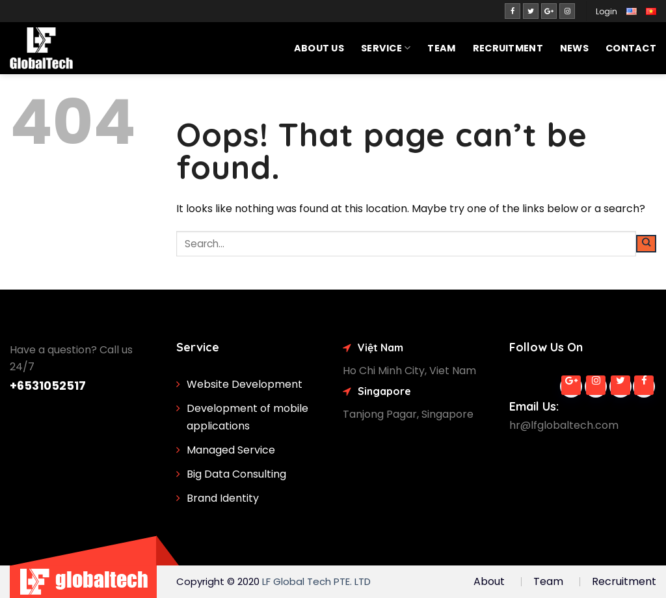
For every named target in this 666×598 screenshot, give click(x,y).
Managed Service (231, 449)
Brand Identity (223, 498)
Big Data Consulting (236, 474)
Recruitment (508, 48)
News (574, 48)
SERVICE (386, 48)
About (489, 581)
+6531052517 (48, 385)
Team (441, 48)
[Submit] (646, 244)
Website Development (244, 384)
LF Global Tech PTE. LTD (316, 581)
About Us (319, 48)
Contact (631, 48)
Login (606, 11)
